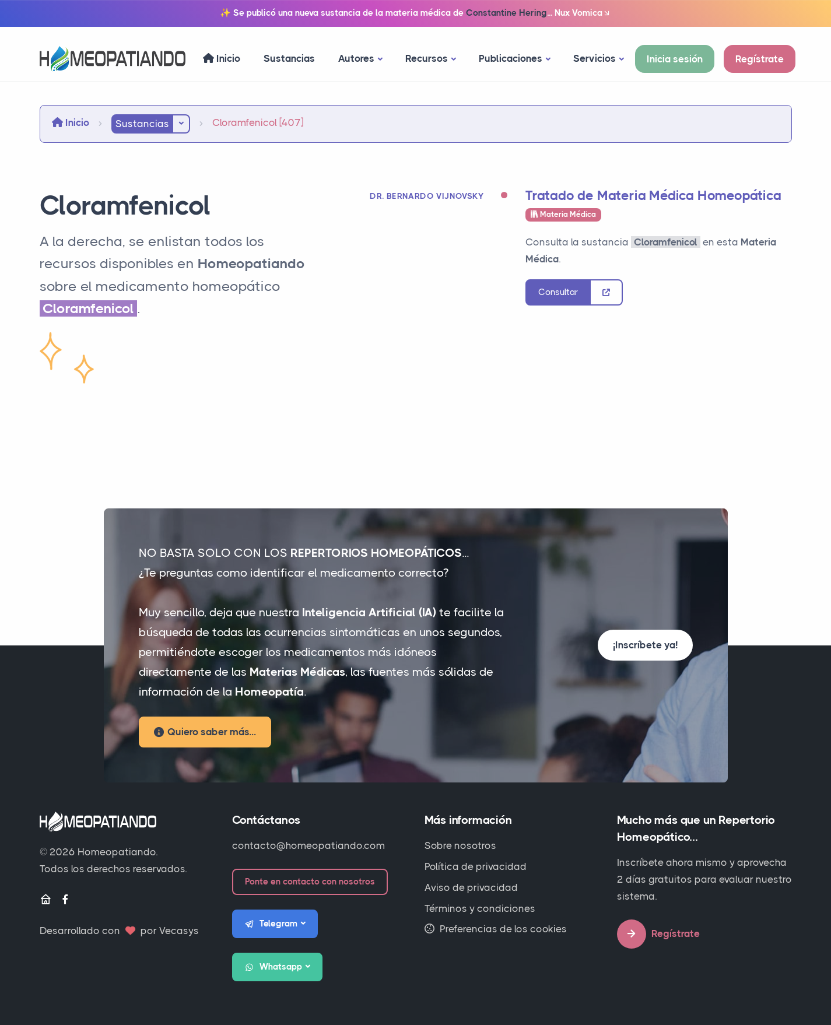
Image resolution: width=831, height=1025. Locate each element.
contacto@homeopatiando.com (308, 845)
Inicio (221, 58)
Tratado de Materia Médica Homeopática (653, 195)
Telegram (271, 924)
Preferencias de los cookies (496, 929)
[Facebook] (65, 900)
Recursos (426, 58)
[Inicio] (45, 900)
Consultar (558, 292)
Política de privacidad (476, 866)
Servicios (594, 58)
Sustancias (289, 58)
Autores (356, 58)
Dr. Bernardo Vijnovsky (426, 196)
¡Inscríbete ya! (645, 645)
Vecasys (179, 930)
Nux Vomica (583, 13)
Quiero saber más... (205, 732)
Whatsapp (273, 967)
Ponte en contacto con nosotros (310, 881)
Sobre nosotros (460, 845)
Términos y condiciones (480, 908)
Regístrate (759, 59)
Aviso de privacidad (471, 887)
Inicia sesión (675, 59)
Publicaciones (510, 58)
